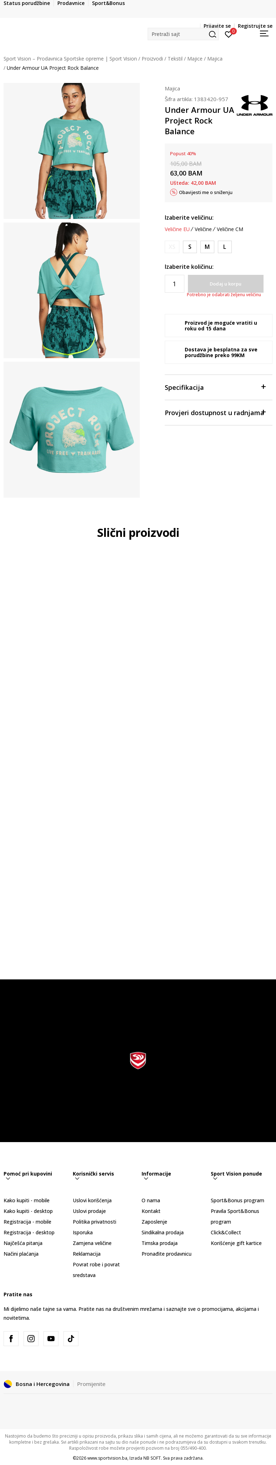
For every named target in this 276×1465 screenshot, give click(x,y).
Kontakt (151, 1211)
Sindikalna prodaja (163, 1232)
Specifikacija (215, 387)
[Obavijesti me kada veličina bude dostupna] (172, 247)
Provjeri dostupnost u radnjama (215, 412)
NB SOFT (152, 1458)
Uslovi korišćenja (92, 1200)
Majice (195, 58)
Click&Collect (226, 1232)
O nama (151, 1200)
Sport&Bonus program (237, 1200)
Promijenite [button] (91, 1383)
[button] (183, 34)
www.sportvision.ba (107, 1458)
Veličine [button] (203, 229)
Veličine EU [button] (177, 229)
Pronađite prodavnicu (166, 1253)
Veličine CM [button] (230, 229)
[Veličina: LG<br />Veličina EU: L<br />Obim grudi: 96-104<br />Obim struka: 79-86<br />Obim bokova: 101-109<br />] (225, 247)
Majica (215, 58)
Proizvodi (152, 58)
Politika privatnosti (94, 1221)
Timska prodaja (160, 1243)
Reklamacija (87, 1253)
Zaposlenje (154, 1221)
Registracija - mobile (27, 1221)
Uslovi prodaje (89, 1211)
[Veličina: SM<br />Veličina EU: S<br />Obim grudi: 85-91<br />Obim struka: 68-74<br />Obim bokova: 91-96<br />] (190, 247)
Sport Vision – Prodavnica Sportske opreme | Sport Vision (70, 58)
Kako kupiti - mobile (27, 1200)
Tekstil (175, 58)
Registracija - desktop (29, 1232)
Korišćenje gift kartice (236, 1243)
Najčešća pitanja (23, 1243)
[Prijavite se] (228, 33)
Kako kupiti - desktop (28, 1211)
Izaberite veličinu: (189, 217)
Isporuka (83, 1232)
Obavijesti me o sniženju (205, 192)
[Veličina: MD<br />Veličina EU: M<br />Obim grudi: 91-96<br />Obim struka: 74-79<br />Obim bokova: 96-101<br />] (207, 247)
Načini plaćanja (21, 1253)
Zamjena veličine (92, 1243)
